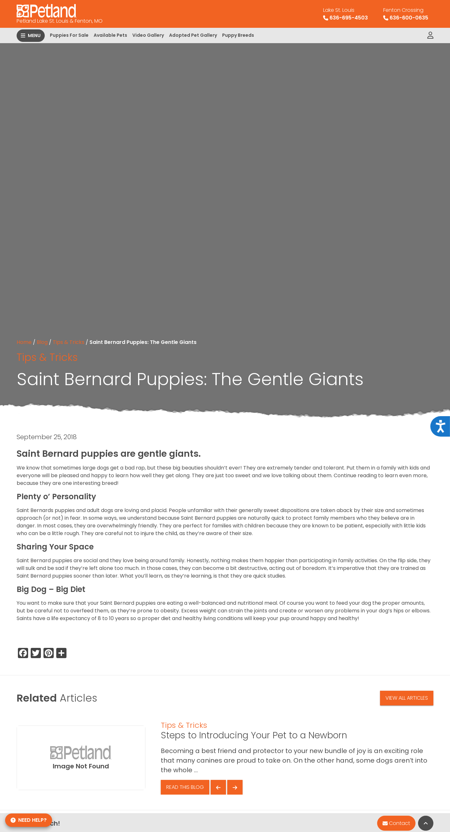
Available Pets (110, 35)
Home (24, 342)
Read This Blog (185, 787)
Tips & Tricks (68, 342)
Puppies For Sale (69, 35)
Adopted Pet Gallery (193, 35)
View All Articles (406, 698)
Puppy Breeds (238, 35)
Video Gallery (148, 35)
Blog (42, 342)
